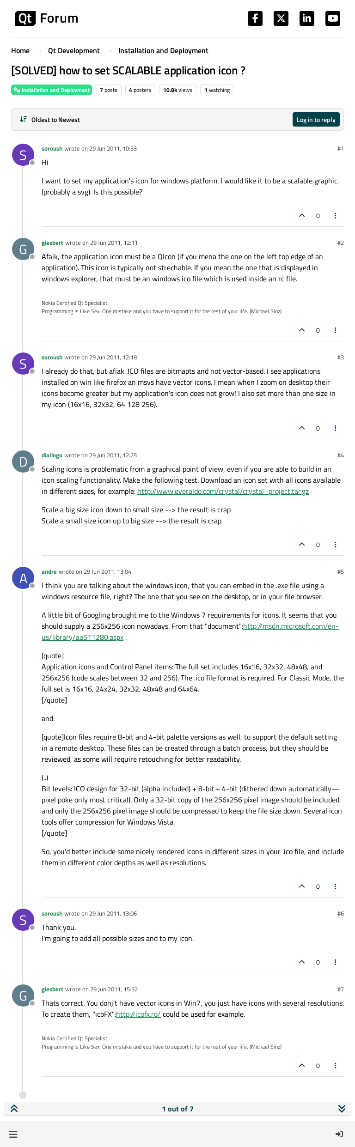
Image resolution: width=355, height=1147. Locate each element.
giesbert (52, 242)
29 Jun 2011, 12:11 (114, 242)
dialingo (52, 455)
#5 (340, 571)
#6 (340, 913)
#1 (340, 148)
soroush (52, 148)
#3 (340, 357)
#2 (340, 242)
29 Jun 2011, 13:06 (113, 913)
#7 (340, 989)
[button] (13, 1134)
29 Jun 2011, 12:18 (113, 357)
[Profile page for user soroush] (23, 155)
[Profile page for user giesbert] (23, 249)
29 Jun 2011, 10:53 (113, 148)
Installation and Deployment (51, 89)
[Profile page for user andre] (23, 578)
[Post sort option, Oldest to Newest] (49, 119)
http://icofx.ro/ (138, 1014)
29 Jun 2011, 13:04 (107, 571)
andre (49, 571)
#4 (340, 455)
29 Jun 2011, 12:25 (113, 455)
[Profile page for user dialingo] (23, 461)
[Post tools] (336, 215)
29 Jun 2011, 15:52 (114, 989)
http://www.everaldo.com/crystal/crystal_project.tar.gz (223, 491)
